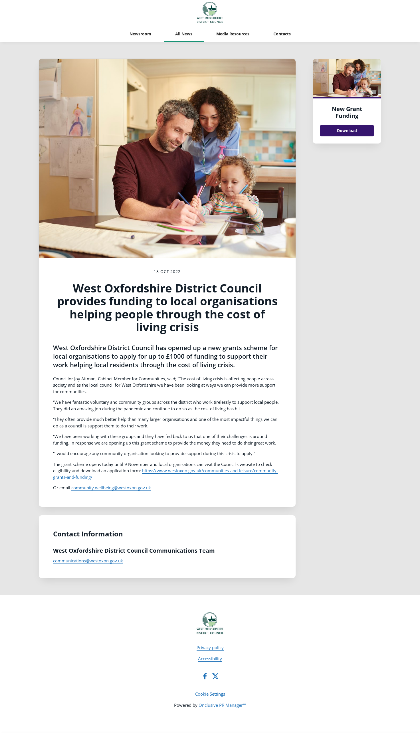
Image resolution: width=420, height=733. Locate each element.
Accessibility (210, 658)
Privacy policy (210, 647)
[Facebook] (205, 676)
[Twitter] (215, 676)
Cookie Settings (210, 694)
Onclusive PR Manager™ (222, 705)
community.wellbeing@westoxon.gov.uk (111, 487)
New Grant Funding (347, 112)
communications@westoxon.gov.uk (88, 561)
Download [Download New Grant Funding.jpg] (347, 130)
